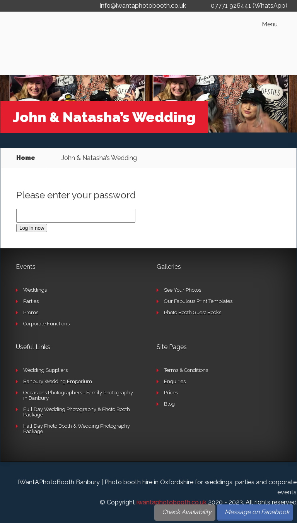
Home (25, 158)
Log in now (31, 228)
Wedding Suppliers (45, 370)
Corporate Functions (46, 324)
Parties (31, 301)
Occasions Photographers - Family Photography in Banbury (78, 395)
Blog (169, 404)
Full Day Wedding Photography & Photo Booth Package (76, 412)
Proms (30, 312)
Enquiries (175, 381)
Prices (171, 393)
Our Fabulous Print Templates (198, 301)
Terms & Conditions (186, 370)
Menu (270, 24)
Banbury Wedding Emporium (57, 381)
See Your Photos (182, 290)
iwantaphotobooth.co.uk (172, 502)
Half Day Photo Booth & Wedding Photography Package (76, 428)
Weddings (35, 290)
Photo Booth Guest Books (192, 312)
